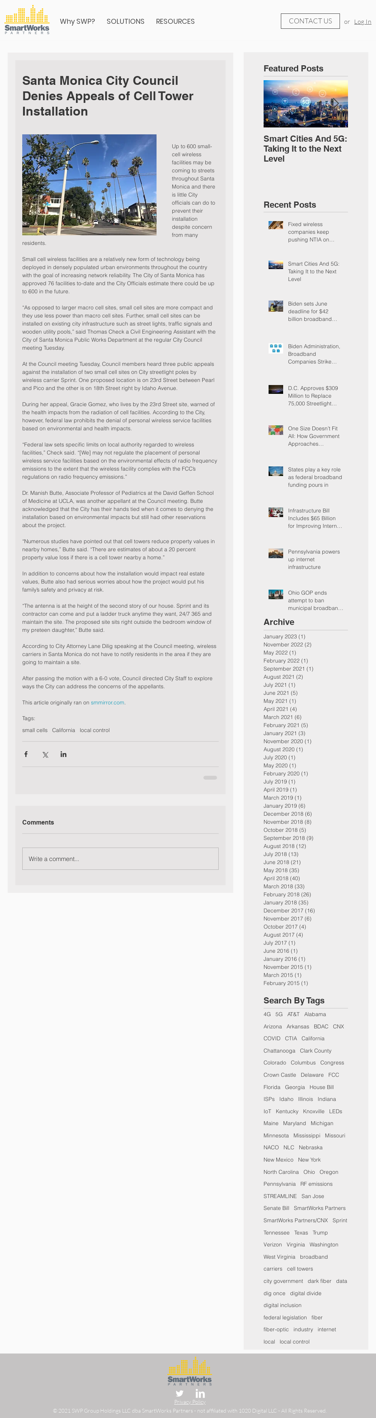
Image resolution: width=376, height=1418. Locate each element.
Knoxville (314, 1111)
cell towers (300, 1268)
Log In (362, 21)
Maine (271, 1123)
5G (279, 1014)
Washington (324, 1244)
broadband (314, 1256)
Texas (301, 1232)
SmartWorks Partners (320, 1208)
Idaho (286, 1099)
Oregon (329, 1171)
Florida (272, 1087)
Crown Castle (280, 1074)
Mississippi (307, 1135)
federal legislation (285, 1317)
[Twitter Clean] (179, 1393)
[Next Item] (335, 104)
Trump (320, 1232)
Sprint (340, 1220)
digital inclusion (283, 1305)
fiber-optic (276, 1329)
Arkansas (298, 1026)
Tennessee (277, 1232)
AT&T (293, 1014)
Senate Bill (276, 1208)
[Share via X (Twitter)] (44, 754)
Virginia (296, 1244)
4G (267, 1014)
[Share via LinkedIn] (63, 754)
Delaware (312, 1074)
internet (327, 1329)
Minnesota (276, 1135)
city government (283, 1281)
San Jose (313, 1196)
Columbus (303, 1062)
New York (309, 1159)
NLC (289, 1147)
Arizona (273, 1026)
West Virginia (279, 1256)
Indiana (327, 1099)
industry (303, 1329)
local (269, 1341)
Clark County (315, 1050)
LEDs (335, 1111)
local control (95, 730)
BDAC (321, 1026)
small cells (35, 730)
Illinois (305, 1099)
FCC (333, 1074)
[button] (175, 21)
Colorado (275, 1062)
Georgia (295, 1087)
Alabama (315, 1014)
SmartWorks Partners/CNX (296, 1220)
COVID (272, 1038)
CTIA (291, 1038)
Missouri (335, 1135)
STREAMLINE (280, 1196)
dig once (274, 1293)
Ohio (309, 1171)
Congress (332, 1062)
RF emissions (316, 1183)
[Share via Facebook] (26, 754)
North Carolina (281, 1171)
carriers (273, 1268)
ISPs (269, 1099)
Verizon (273, 1244)
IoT (267, 1111)
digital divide (306, 1293)
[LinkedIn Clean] (200, 1393)
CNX (338, 1026)
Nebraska (311, 1147)
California (63, 730)
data (341, 1281)
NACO (271, 1147)
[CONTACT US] (310, 21)
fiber (317, 1317)
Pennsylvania (280, 1183)
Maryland (294, 1123)
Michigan (322, 1123)
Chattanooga (279, 1050)
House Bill (322, 1087)
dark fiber (319, 1281)
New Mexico (279, 1159)
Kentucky (287, 1111)
